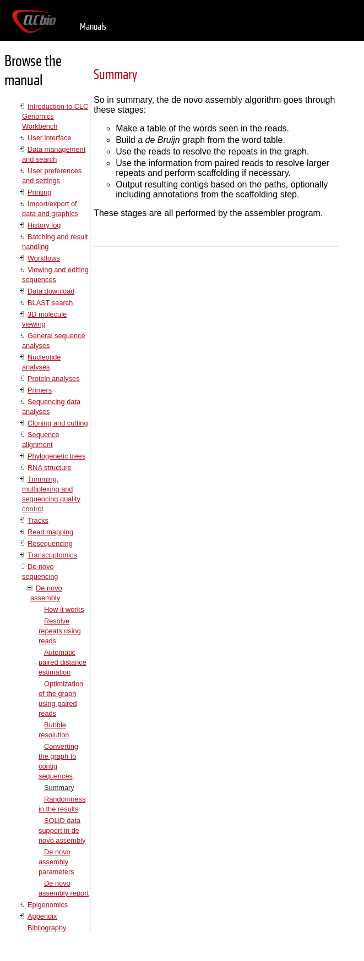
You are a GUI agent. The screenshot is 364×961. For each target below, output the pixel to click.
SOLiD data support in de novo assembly (62, 830)
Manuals (93, 26)
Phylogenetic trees (56, 456)
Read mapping (50, 532)
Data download (51, 291)
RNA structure (50, 467)
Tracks (38, 520)
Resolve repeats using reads (60, 631)
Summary (59, 787)
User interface (50, 138)
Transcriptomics (52, 555)
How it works (64, 609)
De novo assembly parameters (56, 862)
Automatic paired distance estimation (62, 662)
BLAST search (50, 303)
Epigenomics (48, 905)
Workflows (44, 258)
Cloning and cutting (58, 423)
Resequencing (50, 543)
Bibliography (47, 928)
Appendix (42, 916)
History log (44, 225)
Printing (39, 192)
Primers (40, 390)
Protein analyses (54, 378)
